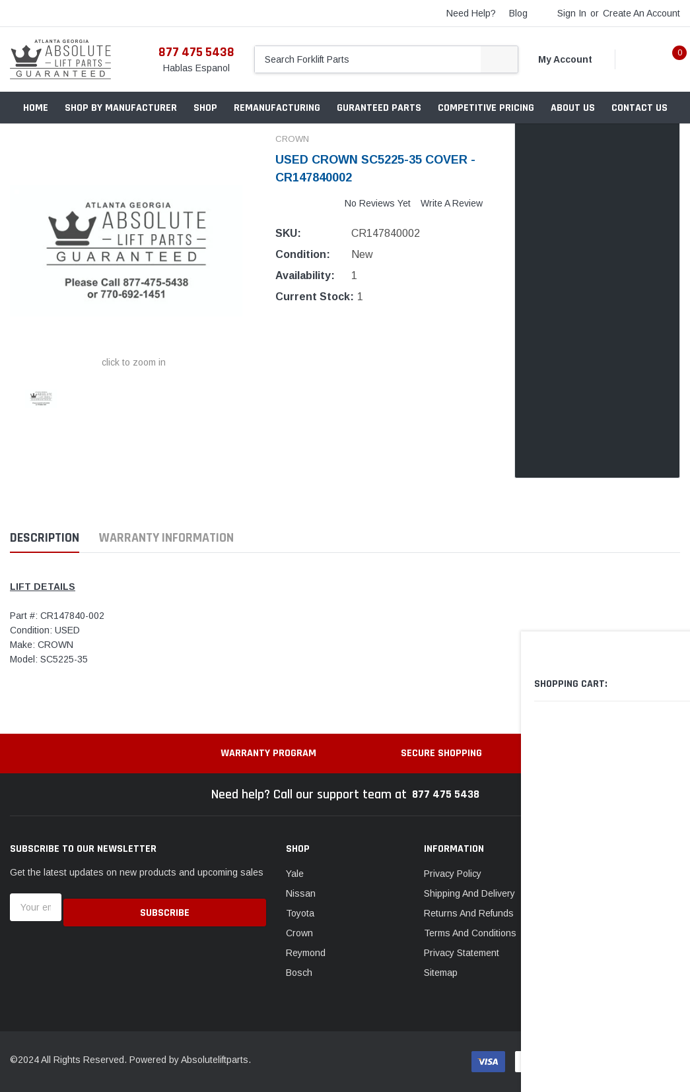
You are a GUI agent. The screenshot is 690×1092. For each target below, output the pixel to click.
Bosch (299, 972)
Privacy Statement (461, 952)
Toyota (300, 913)
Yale (295, 873)
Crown (299, 933)
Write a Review (452, 203)
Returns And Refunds (469, 913)
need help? (471, 13)
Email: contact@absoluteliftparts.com (631, 978)
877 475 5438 (196, 52)
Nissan (301, 893)
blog (518, 13)
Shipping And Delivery (469, 893)
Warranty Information (166, 538)
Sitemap (441, 972)
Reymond (306, 952)
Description (44, 538)
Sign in (571, 13)
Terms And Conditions (470, 933)
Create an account (641, 13)
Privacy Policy (452, 873)
